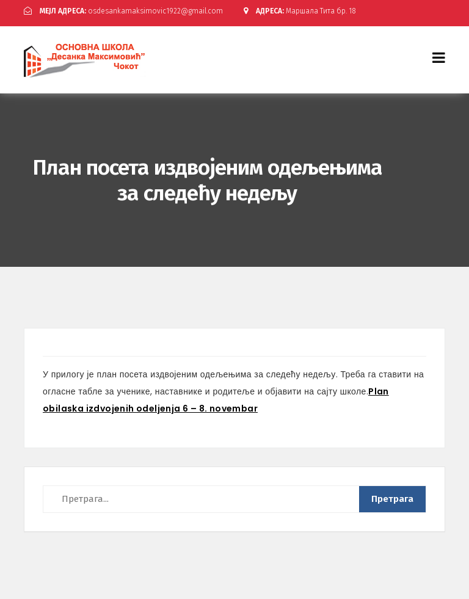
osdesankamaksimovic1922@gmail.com (123, 11)
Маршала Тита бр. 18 (300, 11)
